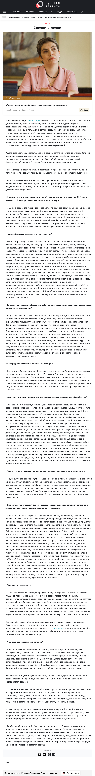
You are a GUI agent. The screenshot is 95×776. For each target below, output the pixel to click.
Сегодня (17, 11)
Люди (59, 11)
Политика (30, 11)
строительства (57, 628)
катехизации (34, 120)
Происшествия (45, 11)
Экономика (72, 11)
